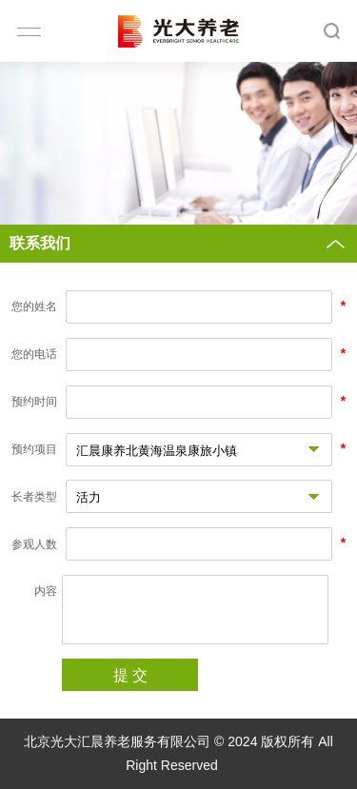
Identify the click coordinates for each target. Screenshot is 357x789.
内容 (45, 591)
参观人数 (34, 544)
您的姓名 (34, 306)
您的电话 (34, 354)
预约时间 (34, 401)
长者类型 (34, 496)
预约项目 (34, 449)
